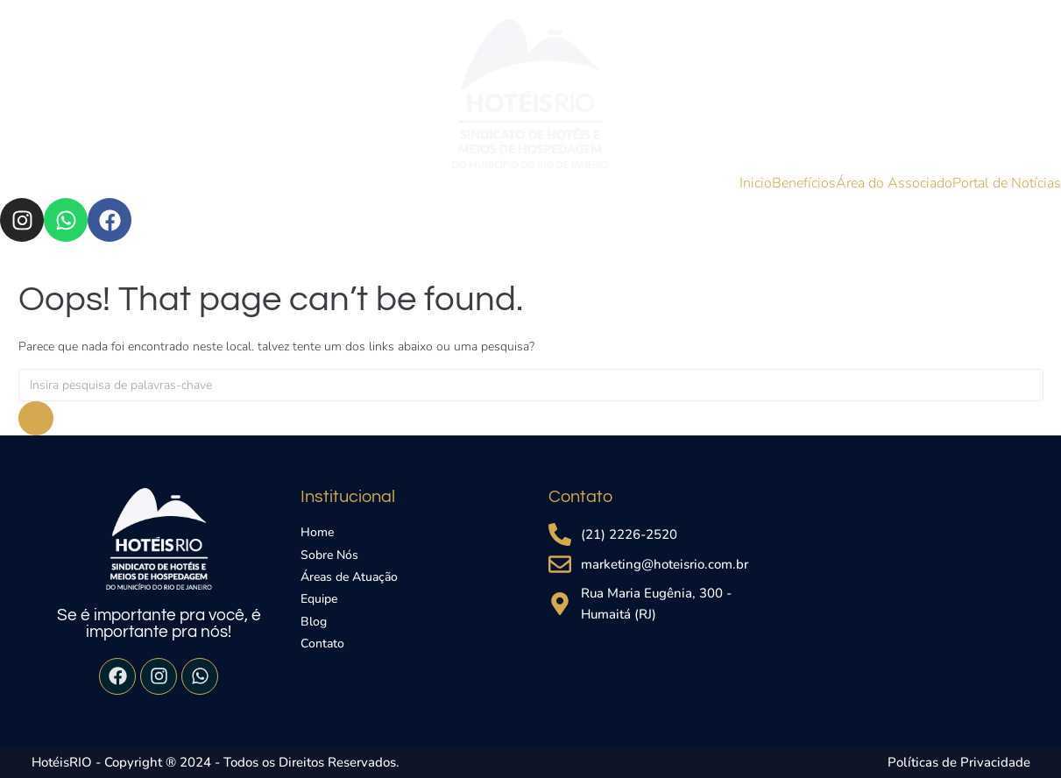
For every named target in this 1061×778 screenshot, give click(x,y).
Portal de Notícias (1006, 183)
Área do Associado (894, 183)
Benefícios (804, 183)
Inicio (755, 183)
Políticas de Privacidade (959, 762)
